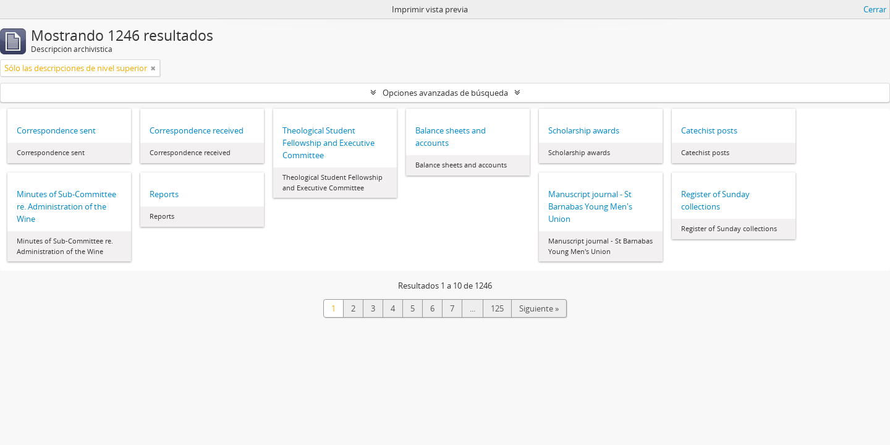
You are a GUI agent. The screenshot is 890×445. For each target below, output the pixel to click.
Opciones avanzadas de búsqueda (445, 92)
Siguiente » (539, 308)
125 (497, 308)
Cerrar (874, 9)
